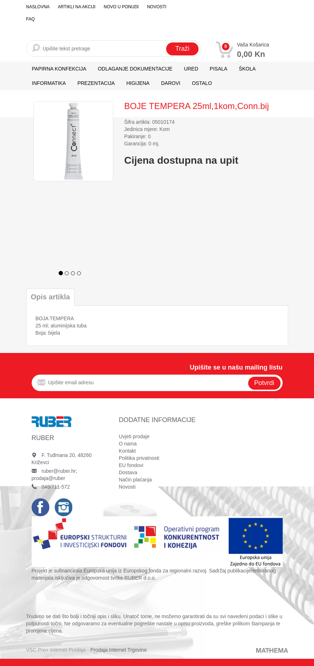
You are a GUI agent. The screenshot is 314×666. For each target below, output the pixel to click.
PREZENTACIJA (96, 83)
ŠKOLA (247, 69)
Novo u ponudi (121, 6)
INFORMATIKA (49, 83)
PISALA (218, 69)
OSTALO (202, 83)
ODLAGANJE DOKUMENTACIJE (135, 69)
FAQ (30, 19)
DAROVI (171, 83)
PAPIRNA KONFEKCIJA (59, 69)
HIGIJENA (138, 83)
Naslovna (38, 6)
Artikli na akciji (76, 6)
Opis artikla (50, 297)
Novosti (157, 6)
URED (191, 69)
